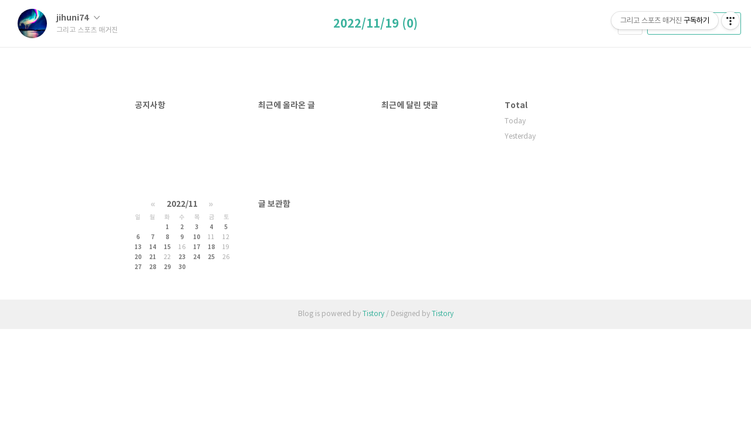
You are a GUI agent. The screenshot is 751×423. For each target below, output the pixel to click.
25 (211, 257)
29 (167, 267)
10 (196, 237)
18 (211, 247)
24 (196, 257)
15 (167, 247)
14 (152, 247)
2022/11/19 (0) (375, 24)
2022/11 (182, 204)
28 (152, 267)
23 (181, 257)
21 (152, 257)
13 (137, 247)
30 (181, 267)
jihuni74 (78, 18)
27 (137, 267)
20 (137, 257)
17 (196, 247)
